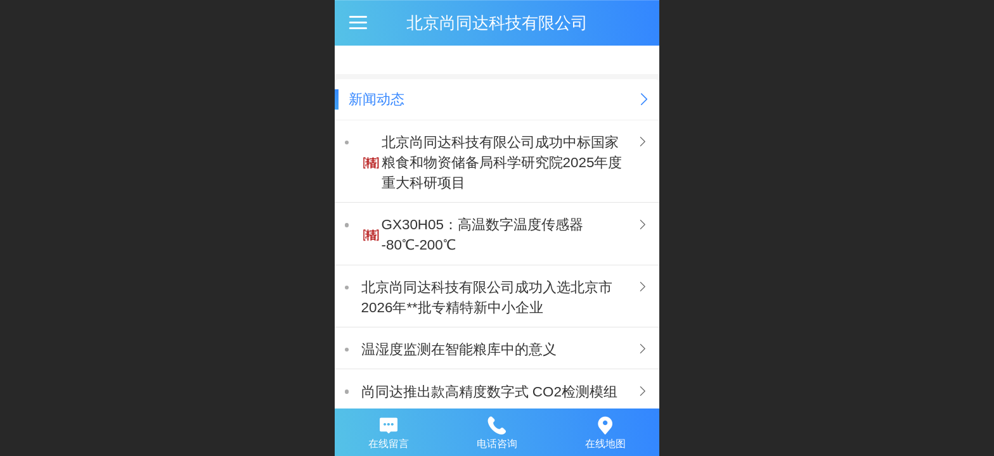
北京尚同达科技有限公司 (497, 23)
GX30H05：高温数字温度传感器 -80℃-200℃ (482, 235)
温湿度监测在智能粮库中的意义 (459, 349)
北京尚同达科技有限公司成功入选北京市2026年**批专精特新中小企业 (486, 297)
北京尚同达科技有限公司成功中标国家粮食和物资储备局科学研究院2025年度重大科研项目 (502, 162)
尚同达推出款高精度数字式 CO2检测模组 (489, 392)
